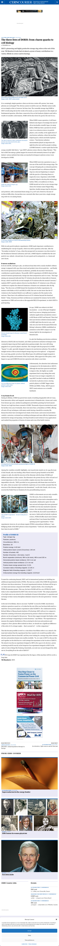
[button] (56, 919)
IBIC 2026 (34, 903)
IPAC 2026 (34, 890)
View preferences (29, 940)
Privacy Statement (32, 944)
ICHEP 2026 (34, 896)
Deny (29, 935)
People (4, 873)
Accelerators (46, 745)
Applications (5, 745)
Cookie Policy (25, 944)
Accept (29, 931)
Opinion (9, 873)
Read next (54, 743)
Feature (13, 745)
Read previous (5, 743)
